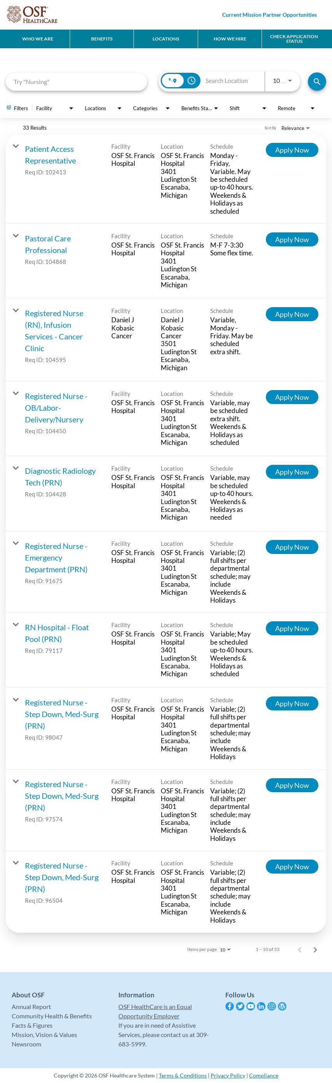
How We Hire (230, 39)
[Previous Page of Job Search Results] (299, 949)
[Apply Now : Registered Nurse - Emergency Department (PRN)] (292, 547)
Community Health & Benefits (52, 1016)
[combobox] (76, 81)
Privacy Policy (228, 1075)
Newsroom (26, 1044)
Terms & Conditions (183, 1075)
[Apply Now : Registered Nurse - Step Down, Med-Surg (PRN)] (292, 703)
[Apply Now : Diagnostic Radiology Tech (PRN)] (292, 472)
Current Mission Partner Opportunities (269, 14)
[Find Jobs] (317, 81)
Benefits (101, 39)
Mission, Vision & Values (44, 1034)
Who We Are (37, 39)
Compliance (263, 1075)
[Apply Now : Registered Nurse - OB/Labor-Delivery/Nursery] (292, 397)
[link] (166, 179)
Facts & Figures (32, 1025)
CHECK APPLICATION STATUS (294, 38)
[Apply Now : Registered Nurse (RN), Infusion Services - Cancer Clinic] (292, 314)
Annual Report (31, 1006)
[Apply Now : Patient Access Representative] (292, 150)
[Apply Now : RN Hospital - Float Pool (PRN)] (292, 628)
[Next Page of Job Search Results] (315, 949)
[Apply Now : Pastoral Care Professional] (292, 239)
